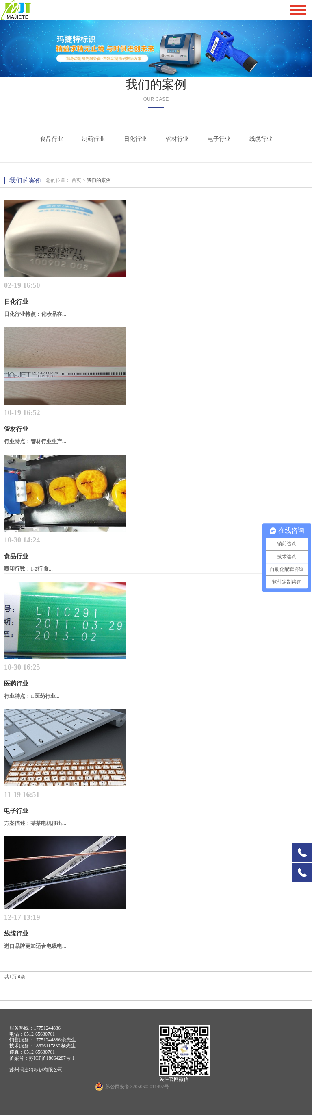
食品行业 (51, 139)
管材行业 (177, 139)
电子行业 (219, 139)
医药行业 (16, 683)
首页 (76, 180)
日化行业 (135, 139)
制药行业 (93, 139)
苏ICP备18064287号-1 (52, 1058)
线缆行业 (260, 139)
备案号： (19, 1058)
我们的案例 (156, 84)
